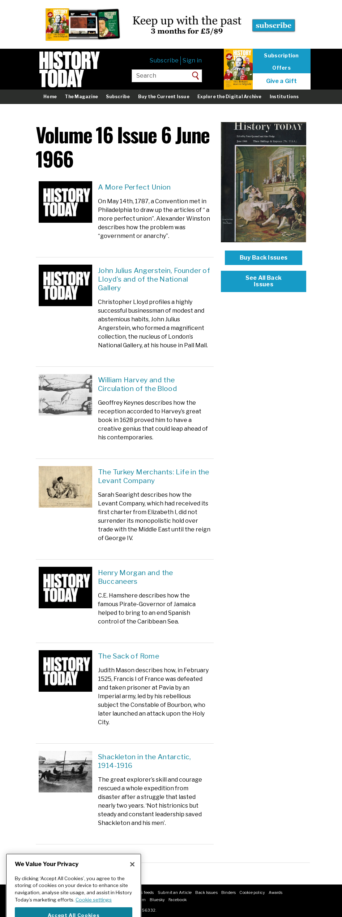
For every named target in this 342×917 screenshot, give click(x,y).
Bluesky (157, 899)
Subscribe (164, 60)
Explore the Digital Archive (229, 96)
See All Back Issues (263, 281)
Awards (275, 892)
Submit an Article (175, 892)
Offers (281, 68)
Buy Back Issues (264, 257)
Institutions (284, 96)
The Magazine (81, 96)
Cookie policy (252, 892)
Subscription (281, 55)
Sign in (192, 60)
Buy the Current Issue (163, 96)
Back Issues (206, 892)
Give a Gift (281, 81)
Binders (228, 892)
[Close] (132, 872)
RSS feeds (144, 892)
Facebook (177, 899)
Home (50, 96)
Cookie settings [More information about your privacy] (94, 908)
